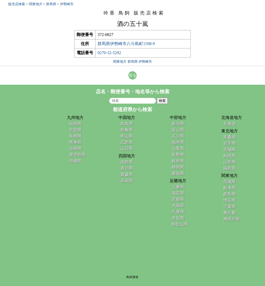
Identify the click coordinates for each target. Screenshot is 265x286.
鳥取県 (127, 123)
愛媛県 (127, 174)
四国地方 (127, 156)
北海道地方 (231, 117)
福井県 (178, 142)
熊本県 (75, 142)
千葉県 (229, 206)
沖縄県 (75, 161)
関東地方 (229, 175)
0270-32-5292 (109, 53)
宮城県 (229, 149)
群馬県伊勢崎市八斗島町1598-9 (126, 43)
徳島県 (127, 162)
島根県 (127, 130)
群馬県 (229, 194)
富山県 (178, 130)
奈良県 (178, 218)
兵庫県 (178, 212)
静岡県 (178, 167)
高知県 (127, 180)
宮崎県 (75, 148)
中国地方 (127, 117)
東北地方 (229, 131)
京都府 (178, 199)
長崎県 (75, 136)
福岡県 (75, 123)
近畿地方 (178, 180)
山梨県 (178, 148)
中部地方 (178, 117)
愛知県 (178, 173)
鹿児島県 (77, 155)
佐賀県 (75, 130)
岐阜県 (178, 161)
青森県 (229, 137)
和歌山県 (180, 224)
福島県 (229, 168)
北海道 (229, 123)
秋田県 (229, 156)
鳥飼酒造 (132, 276)
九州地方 (75, 117)
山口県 (127, 148)
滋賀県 (178, 193)
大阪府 (178, 205)
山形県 (229, 162)
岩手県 (229, 143)
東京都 (229, 213)
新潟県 (178, 123)
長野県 (178, 155)
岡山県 (127, 136)
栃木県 (229, 188)
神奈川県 (231, 219)
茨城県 (229, 182)
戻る (132, 75)
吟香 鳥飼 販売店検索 (134, 13)
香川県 (127, 168)
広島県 (127, 142)
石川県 (178, 136)
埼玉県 (229, 200)
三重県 (178, 187)
